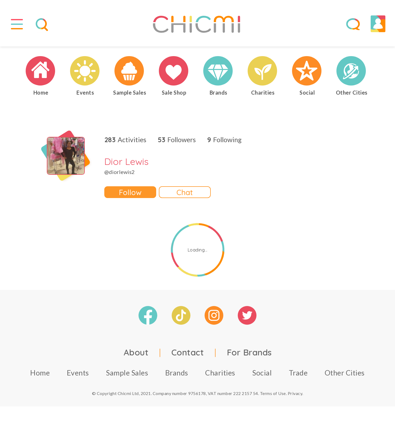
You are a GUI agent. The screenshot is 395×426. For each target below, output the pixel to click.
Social (262, 373)
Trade (298, 373)
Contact (187, 353)
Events (78, 373)
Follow (130, 192)
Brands (176, 373)
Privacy (295, 394)
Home (40, 373)
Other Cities (345, 373)
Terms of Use (273, 394)
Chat (185, 192)
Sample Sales (127, 373)
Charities (220, 373)
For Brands (249, 353)
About (136, 353)
